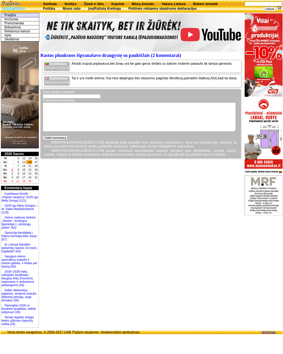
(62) (18, 251)
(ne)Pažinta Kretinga (104, 8)
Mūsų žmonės (143, 4)
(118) (5, 212)
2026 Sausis (14, 154)
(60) (13, 266)
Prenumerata (14, 23)
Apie (7, 35)
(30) (17, 312)
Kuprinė (117, 4)
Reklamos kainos (17, 31)
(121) (22, 200)
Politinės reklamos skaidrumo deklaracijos (162, 8)
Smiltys (70, 4)
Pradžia (10, 15)
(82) (13, 227)
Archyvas (11, 19)
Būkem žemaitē (205, 4)
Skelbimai (11, 39)
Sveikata (50, 4)
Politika (49, 8)
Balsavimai (12, 27)
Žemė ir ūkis (94, 4)
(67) (4, 239)
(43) (21, 285)
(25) (12, 324)
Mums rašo (71, 8)
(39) (16, 300)
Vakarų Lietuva (173, 4)
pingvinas (268, 332)
